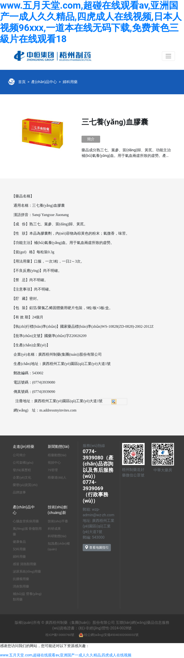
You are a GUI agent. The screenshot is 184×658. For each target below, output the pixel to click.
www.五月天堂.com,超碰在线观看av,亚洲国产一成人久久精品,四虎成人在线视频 (65, 655)
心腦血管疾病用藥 (26, 521)
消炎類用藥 (21, 586)
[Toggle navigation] (168, 56)
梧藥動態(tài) (57, 455)
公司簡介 (19, 455)
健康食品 (19, 541)
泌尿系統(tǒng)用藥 (27, 571)
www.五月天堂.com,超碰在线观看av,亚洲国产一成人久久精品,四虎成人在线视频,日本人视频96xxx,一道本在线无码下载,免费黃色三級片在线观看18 (91, 22)
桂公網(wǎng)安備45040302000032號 (111, 635)
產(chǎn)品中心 (44, 82)
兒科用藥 (19, 549)
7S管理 (53, 470)
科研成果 (54, 528)
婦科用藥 (70, 82)
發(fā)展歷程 (22, 470)
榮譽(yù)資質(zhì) (25, 485)
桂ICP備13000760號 (59, 635)
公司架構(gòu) (23, 462)
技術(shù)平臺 (58, 521)
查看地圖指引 (97, 547)
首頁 (22, 82)
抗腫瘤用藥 (21, 579)
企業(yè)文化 (22, 477)
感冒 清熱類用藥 (24, 564)
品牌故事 (19, 492)
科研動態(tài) (57, 536)
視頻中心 (54, 462)
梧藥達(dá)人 (57, 477)
